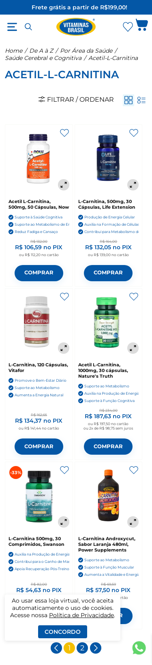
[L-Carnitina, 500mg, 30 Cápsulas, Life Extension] (109, 159)
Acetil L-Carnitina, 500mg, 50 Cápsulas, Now (39, 204)
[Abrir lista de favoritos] (128, 27)
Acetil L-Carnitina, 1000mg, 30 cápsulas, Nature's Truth (103, 370)
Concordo (63, 631)
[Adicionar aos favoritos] (64, 132)
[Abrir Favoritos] (128, 27)
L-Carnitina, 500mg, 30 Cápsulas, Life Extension (106, 204)
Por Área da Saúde (86, 50)
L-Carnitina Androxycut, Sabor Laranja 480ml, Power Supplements (106, 544)
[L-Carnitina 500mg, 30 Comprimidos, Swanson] (39, 496)
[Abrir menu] (12, 27)
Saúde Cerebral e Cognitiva (43, 58)
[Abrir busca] (28, 27)
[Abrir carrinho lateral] (142, 27)
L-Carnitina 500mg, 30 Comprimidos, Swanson (36, 541)
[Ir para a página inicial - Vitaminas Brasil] (76, 27)
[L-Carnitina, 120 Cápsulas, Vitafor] (39, 323)
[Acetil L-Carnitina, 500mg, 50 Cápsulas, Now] (39, 159)
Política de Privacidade (81, 615)
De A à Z (41, 50)
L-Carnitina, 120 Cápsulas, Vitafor (38, 367)
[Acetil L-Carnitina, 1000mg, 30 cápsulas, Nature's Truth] (109, 323)
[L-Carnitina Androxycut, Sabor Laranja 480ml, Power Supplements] (109, 496)
